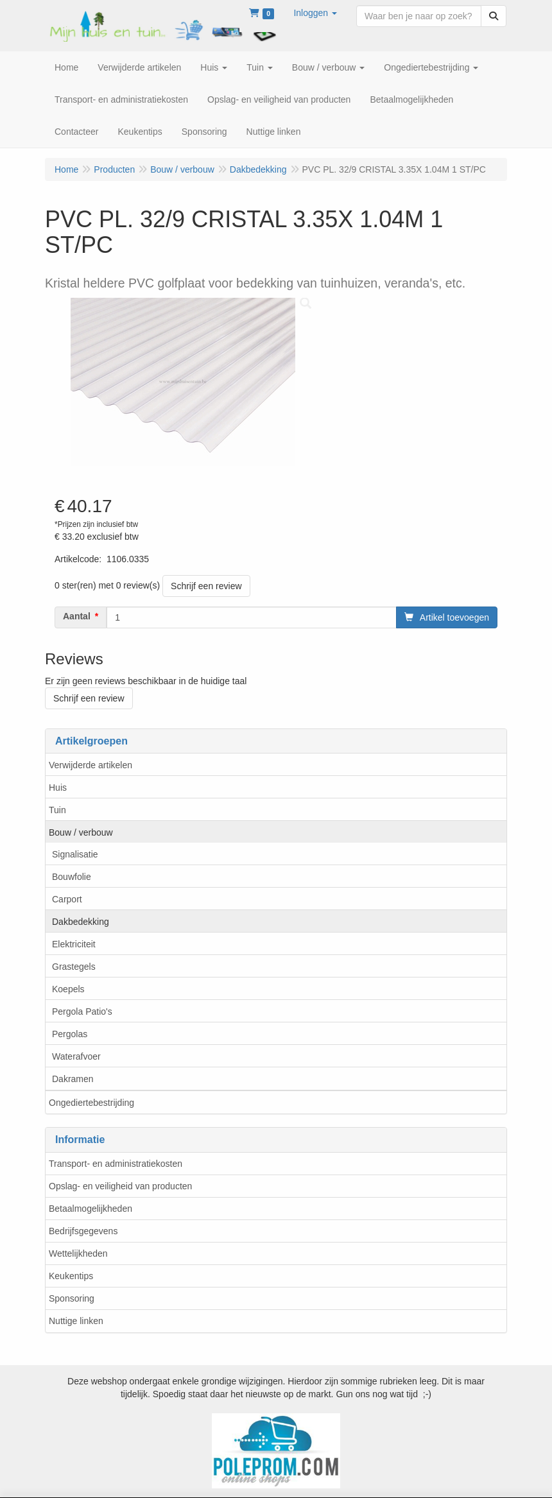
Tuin (57, 810)
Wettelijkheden (78, 1253)
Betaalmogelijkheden (90, 1208)
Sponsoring (71, 1298)
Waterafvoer (76, 1056)
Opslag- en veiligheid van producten (120, 1186)
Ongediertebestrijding (91, 1103)
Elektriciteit (74, 944)
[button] (315, 13)
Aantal (77, 616)
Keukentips (71, 1276)
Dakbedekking (80, 922)
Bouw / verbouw (81, 832)
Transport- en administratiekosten (115, 1163)
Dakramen (73, 1079)
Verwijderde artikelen (90, 765)
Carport (67, 899)
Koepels (68, 989)
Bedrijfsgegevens (83, 1231)
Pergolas (69, 1034)
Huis (58, 787)
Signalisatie (75, 854)
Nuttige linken (76, 1321)
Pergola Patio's (82, 1011)
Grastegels (74, 966)
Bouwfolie (71, 877)
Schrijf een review (206, 586)
